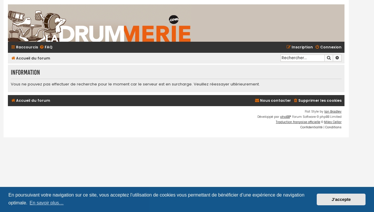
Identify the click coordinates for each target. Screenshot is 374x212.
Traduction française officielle (298, 122)
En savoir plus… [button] (47, 202)
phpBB (285, 117)
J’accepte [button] (341, 199)
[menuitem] (45, 47)
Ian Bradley (333, 111)
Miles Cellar (333, 122)
